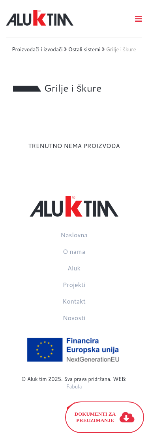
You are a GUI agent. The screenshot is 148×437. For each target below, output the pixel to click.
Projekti (74, 284)
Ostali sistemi (84, 49)
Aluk (74, 267)
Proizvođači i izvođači (37, 49)
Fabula (74, 386)
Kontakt (74, 301)
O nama (74, 251)
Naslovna (73, 234)
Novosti (74, 317)
